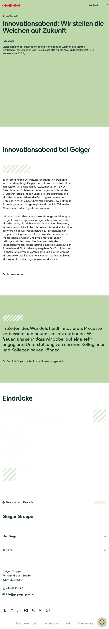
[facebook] (4, 611)
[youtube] (19, 611)
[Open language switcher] (17, 502)
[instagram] (12, 611)
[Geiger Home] (11, 5)
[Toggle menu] (105, 5)
